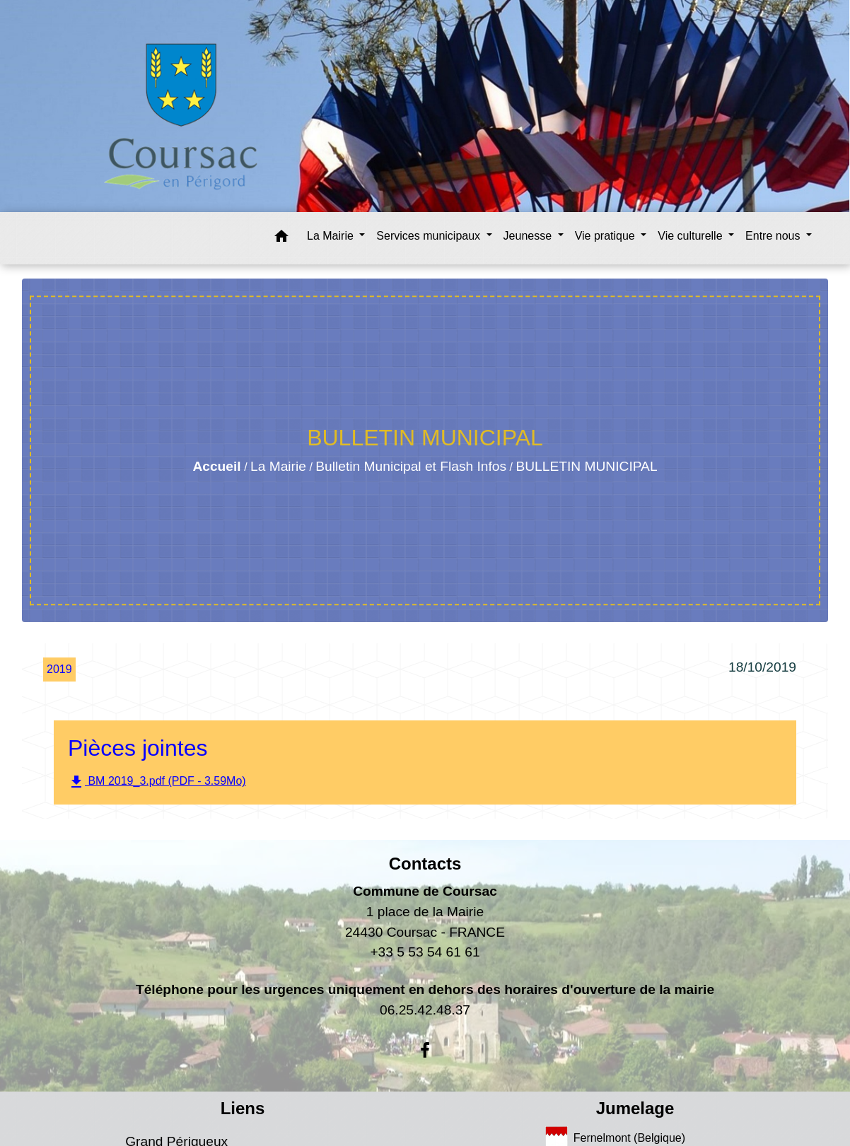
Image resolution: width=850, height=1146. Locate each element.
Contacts (425, 863)
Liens (243, 1108)
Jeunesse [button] (529, 236)
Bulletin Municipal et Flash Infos (410, 466)
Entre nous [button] (774, 236)
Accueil (216, 466)
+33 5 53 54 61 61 (424, 952)
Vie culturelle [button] (692, 236)
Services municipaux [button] (429, 236)
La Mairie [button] (331, 236)
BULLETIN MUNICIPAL (586, 466)
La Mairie (278, 466)
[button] (281, 238)
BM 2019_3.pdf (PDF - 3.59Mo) (157, 781)
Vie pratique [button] (607, 236)
